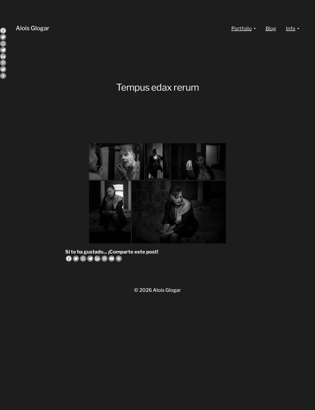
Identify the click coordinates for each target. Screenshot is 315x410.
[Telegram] (90, 258)
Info (290, 28)
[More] (119, 258)
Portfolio (241, 28)
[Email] (112, 258)
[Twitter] (76, 258)
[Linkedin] (97, 258)
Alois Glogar (32, 28)
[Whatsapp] (83, 258)
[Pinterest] (104, 258)
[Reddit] (3, 69)
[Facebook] (69, 258)
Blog (271, 28)
